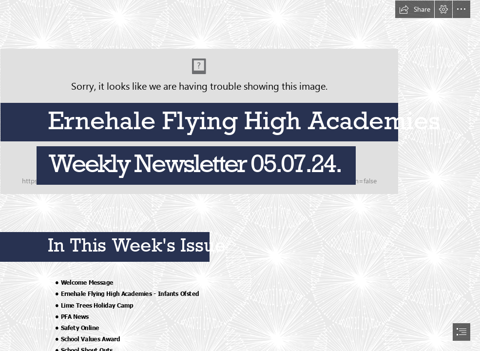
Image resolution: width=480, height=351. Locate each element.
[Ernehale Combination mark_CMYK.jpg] (240, 97)
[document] (240, 175)
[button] (414, 9)
